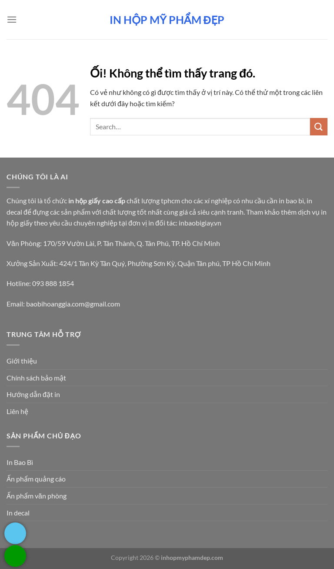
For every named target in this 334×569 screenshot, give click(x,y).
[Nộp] (318, 126)
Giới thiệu (22, 361)
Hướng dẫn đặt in (33, 394)
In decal (18, 512)
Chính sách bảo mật (36, 378)
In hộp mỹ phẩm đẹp (167, 19)
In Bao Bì (20, 462)
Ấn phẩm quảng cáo (36, 479)
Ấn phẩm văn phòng (37, 496)
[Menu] (12, 19)
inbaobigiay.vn (200, 223)
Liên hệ (17, 411)
